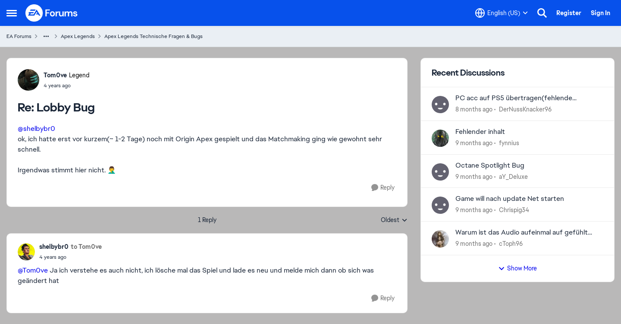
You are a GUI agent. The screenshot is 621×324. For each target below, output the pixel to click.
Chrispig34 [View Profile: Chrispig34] (514, 210)
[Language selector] (501, 13)
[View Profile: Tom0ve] (28, 80)
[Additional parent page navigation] (46, 36)
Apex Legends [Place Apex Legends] (78, 36)
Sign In (600, 13)
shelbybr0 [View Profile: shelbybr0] (54, 247)
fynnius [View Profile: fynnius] (509, 143)
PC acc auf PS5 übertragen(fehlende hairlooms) (513, 98)
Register (568, 13)
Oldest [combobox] (394, 220)
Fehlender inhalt (480, 131)
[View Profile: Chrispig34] (440, 205)
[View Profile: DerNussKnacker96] (440, 104)
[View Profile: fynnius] (440, 138)
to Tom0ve (86, 247)
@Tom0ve (33, 270)
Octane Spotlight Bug (489, 165)
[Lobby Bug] (66, 85)
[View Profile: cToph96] (440, 239)
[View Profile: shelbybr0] (26, 251)
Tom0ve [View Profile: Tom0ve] (55, 75)
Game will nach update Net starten (509, 198)
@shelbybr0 (36, 128)
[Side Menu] (11, 12)
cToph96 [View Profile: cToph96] (511, 244)
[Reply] (383, 188)
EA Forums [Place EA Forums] (18, 36)
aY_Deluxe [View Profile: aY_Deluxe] (513, 176)
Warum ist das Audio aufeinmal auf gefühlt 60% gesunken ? (521, 232)
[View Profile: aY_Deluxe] (440, 172)
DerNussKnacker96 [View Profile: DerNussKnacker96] (525, 109)
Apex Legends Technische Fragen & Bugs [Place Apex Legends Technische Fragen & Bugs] (153, 36)
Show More (517, 268)
